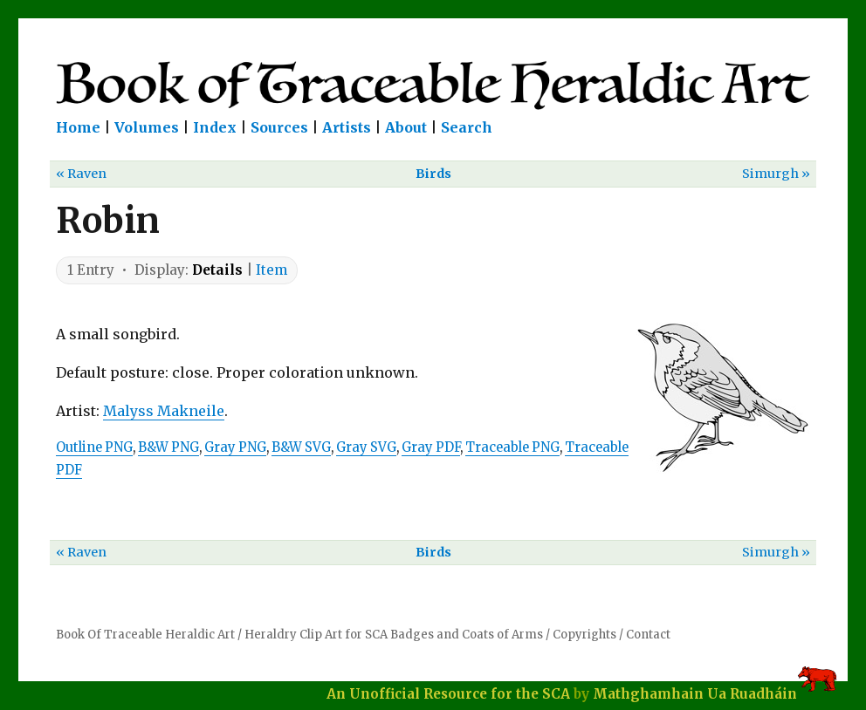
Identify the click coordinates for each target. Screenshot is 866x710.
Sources (279, 127)
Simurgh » (776, 173)
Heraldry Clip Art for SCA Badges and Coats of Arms (393, 634)
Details (217, 270)
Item (271, 270)
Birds (433, 173)
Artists (346, 127)
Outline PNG (94, 447)
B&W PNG (168, 447)
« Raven (81, 173)
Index (215, 127)
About (406, 127)
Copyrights (584, 634)
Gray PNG (235, 447)
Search (466, 127)
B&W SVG (301, 447)
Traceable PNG (512, 447)
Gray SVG (366, 447)
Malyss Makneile (163, 411)
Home (78, 127)
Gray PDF (431, 447)
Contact (648, 634)
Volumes (146, 127)
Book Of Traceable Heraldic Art (145, 634)
